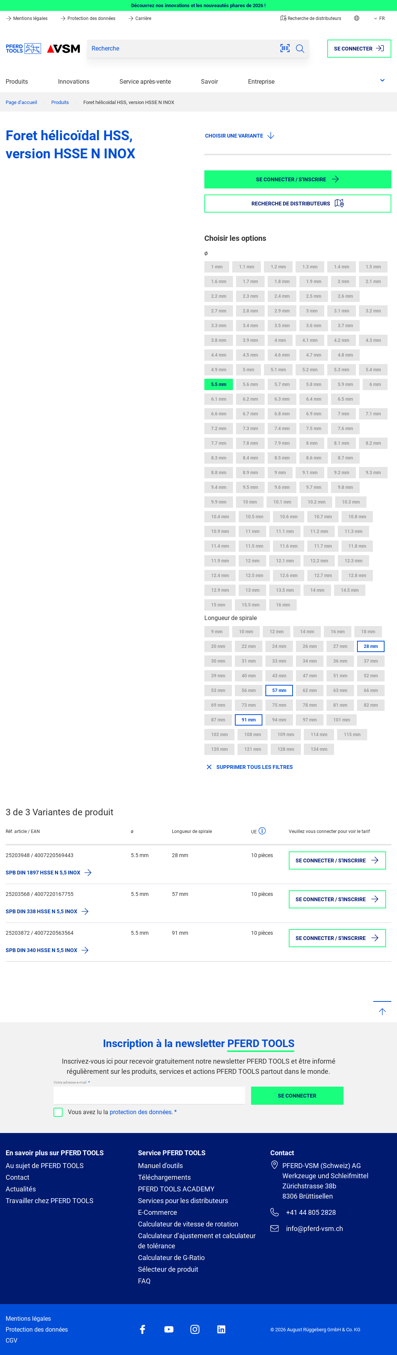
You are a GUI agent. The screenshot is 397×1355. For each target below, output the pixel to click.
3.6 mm (313, 325)
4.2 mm (341, 340)
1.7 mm (250, 281)
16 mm (283, 605)
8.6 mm (313, 458)
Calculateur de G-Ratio (171, 1258)
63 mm (340, 690)
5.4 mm (373, 369)
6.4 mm (313, 399)
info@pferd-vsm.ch (306, 1228)
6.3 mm (282, 399)
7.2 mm (218, 428)
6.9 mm (313, 413)
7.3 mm (250, 428)
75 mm (279, 705)
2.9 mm (282, 311)
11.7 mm (323, 546)
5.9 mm (345, 384)
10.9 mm (220, 531)
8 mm (311, 443)
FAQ (144, 1281)
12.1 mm (285, 560)
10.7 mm (323, 516)
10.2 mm (316, 502)
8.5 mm (282, 458)
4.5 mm (250, 355)
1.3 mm (309, 266)
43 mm (279, 675)
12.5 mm (254, 575)
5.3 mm (341, 369)
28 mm (371, 646)
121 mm (252, 749)
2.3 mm (250, 296)
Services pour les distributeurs (183, 1201)
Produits (17, 81)
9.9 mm (218, 502)
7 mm (343, 413)
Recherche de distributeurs (311, 18)
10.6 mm (288, 516)
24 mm (279, 646)
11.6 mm (288, 546)
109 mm (285, 734)
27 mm (340, 646)
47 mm (310, 675)
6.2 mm (250, 399)
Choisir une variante (240, 135)
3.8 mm (218, 340)
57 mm (279, 690)
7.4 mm (282, 428)
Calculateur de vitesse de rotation (188, 1224)
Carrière (139, 18)
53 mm (218, 690)
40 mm (249, 675)
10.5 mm (254, 516)
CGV (11, 1340)
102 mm (219, 734)
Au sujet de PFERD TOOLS (45, 1166)
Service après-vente (145, 81)
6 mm (375, 384)
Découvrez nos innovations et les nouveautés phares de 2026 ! (198, 5)
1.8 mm (282, 281)
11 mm (252, 531)
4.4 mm (218, 355)
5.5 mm (218, 384)
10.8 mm (357, 516)
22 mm (249, 646)
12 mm (252, 560)
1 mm (216, 266)
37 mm (371, 661)
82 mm (371, 705)
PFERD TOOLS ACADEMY (176, 1189)
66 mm (371, 690)
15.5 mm (250, 605)
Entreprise (261, 81)
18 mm (368, 631)
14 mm (317, 590)
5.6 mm (250, 384)
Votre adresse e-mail (70, 1082)
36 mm (340, 661)
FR (378, 18)
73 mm (249, 705)
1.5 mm (373, 266)
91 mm (249, 720)
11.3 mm (353, 531)
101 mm (341, 720)
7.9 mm (282, 443)
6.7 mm (250, 413)
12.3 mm (353, 560)
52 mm (371, 675)
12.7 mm (323, 575)
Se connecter (297, 1096)
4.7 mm (313, 355)
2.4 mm (282, 296)
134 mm (319, 749)
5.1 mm (278, 369)
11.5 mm (254, 546)
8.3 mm (218, 458)
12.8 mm (357, 575)
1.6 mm (218, 281)
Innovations (73, 81)
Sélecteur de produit (168, 1269)
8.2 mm (373, 443)
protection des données (141, 1112)
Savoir (209, 81)
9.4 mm (218, 487)
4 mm (280, 340)
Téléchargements (164, 1177)
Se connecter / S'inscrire (298, 179)
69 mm (218, 705)
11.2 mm (319, 531)
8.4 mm (250, 458)
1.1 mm (246, 266)
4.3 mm (373, 340)
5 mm (248, 369)
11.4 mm (220, 546)
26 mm (310, 646)
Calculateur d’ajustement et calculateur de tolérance (197, 1241)
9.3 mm (373, 472)
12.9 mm (220, 590)
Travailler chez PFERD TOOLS (50, 1201)
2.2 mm (218, 296)
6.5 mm (345, 399)
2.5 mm (313, 296)
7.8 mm (250, 443)
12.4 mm (220, 575)
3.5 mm (282, 325)
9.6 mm (282, 487)
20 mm (218, 646)
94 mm (279, 720)
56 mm (249, 690)
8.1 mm (341, 443)
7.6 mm (345, 428)
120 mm (219, 749)
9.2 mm (341, 472)
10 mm (250, 502)
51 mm (340, 675)
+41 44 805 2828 (303, 1212)
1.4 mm (341, 266)
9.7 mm (313, 487)
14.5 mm (350, 590)
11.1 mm (285, 531)
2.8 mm (250, 311)
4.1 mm (309, 340)
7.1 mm (373, 413)
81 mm (340, 705)
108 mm (252, 734)
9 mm (280, 472)
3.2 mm (373, 311)
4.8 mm (345, 355)
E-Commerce (157, 1212)
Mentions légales (27, 18)
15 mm (218, 605)
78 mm (310, 705)
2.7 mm (218, 311)
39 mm (218, 675)
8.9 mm (250, 472)
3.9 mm (250, 340)
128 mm (285, 749)
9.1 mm (309, 472)
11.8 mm (357, 546)
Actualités (21, 1189)
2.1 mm (373, 281)
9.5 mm (250, 487)
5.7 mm (282, 384)
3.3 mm (218, 325)
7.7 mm (218, 443)
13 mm (252, 590)
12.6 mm (288, 575)
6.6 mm (218, 413)
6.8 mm (282, 413)
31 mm (249, 661)
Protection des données (88, 18)
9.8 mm (345, 487)
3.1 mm (341, 311)
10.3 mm (351, 502)
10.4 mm (220, 516)
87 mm (218, 720)
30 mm (218, 661)
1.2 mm (278, 266)
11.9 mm (220, 560)
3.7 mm (345, 325)
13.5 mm (285, 590)
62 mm (310, 690)
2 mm (343, 281)
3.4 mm (250, 325)
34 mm (310, 661)
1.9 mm (313, 281)
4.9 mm (218, 369)
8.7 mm (345, 458)
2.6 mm (345, 296)
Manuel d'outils (160, 1166)
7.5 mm (313, 428)
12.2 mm (319, 560)
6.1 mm (218, 399)
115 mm (352, 734)
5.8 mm (313, 384)
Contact (17, 1177)
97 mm (310, 720)
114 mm (319, 734)
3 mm (311, 311)
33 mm (279, 661)
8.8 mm (218, 472)
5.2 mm (309, 369)
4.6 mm (282, 355)
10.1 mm (282, 502)
